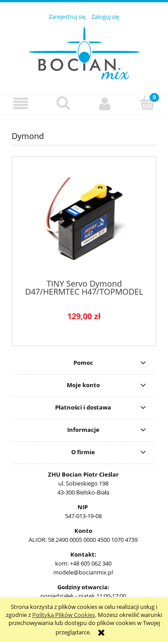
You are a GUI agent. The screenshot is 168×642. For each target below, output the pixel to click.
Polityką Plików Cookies (63, 615)
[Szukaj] (63, 103)
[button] (21, 103)
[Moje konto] (105, 103)
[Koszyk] (147, 103)
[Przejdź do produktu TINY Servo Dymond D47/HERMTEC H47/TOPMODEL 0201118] (84, 221)
